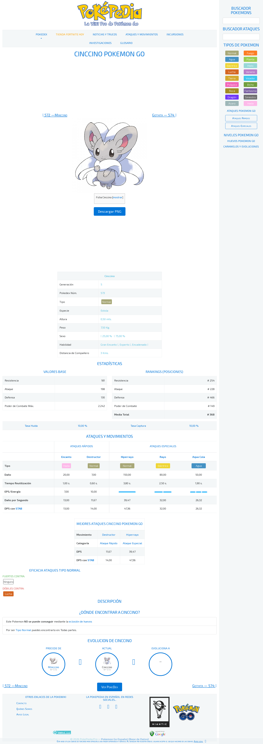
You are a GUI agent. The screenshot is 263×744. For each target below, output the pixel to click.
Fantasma (250, 90)
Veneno (250, 71)
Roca (232, 90)
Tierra (231, 78)
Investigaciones (100, 42)
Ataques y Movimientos (142, 34)
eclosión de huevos (80, 621)
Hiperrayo (127, 456)
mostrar (117, 197)
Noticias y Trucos (105, 34)
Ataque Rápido (108, 543)
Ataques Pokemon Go (241, 110)
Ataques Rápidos (241, 118)
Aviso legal (198, 741)
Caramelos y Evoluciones (241, 146)
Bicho (250, 84)
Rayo (163, 456)
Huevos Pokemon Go (241, 140)
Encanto (66, 456)
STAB (19, 508)
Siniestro (250, 97)
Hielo (250, 65)
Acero (231, 103)
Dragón (231, 97)
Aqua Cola (198, 456)
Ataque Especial (132, 543)
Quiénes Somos (24, 708)
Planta (250, 59)
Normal (106, 301)
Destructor (94, 456)
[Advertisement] (109, 85)
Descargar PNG (109, 211)
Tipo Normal (23, 630)
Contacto (21, 703)
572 (54, 115)
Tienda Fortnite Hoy (70, 34)
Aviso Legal (22, 714)
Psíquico (232, 84)
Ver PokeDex (109, 687)
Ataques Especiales (241, 125)
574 (164, 115)
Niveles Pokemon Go (241, 135)
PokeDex (41, 34)
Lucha (8, 593)
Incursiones (175, 34)
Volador (250, 78)
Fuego (250, 53)
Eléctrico (163, 465)
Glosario (126, 42)
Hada (66, 465)
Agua (199, 465)
